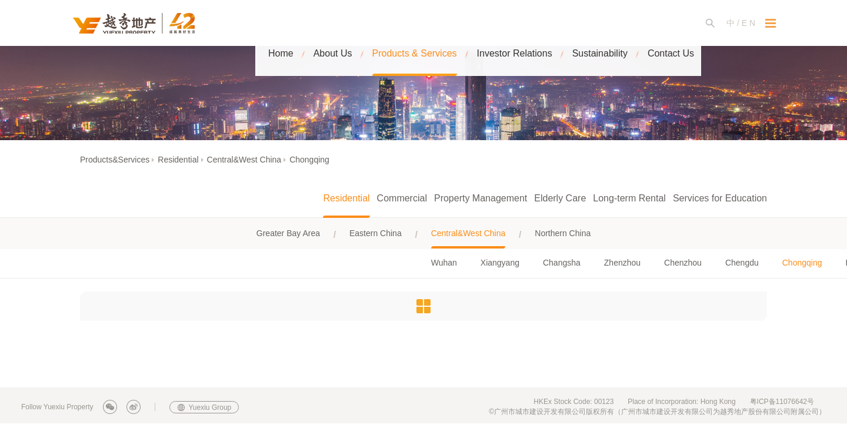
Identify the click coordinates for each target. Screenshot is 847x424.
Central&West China (244, 159)
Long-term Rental (629, 198)
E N (748, 23)
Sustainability (600, 23)
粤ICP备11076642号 (782, 402)
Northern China (563, 233)
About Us (333, 23)
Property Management (480, 198)
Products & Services (414, 23)
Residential (178, 159)
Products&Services (114, 159)
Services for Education (720, 198)
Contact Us (671, 23)
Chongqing (309, 159)
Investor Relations (514, 23)
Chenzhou (683, 262)
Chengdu (742, 262)
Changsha (562, 262)
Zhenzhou (622, 262)
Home (281, 23)
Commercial (402, 198)
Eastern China (375, 233)
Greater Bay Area (288, 233)
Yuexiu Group (210, 407)
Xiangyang (500, 262)
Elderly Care (560, 198)
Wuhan (444, 262)
